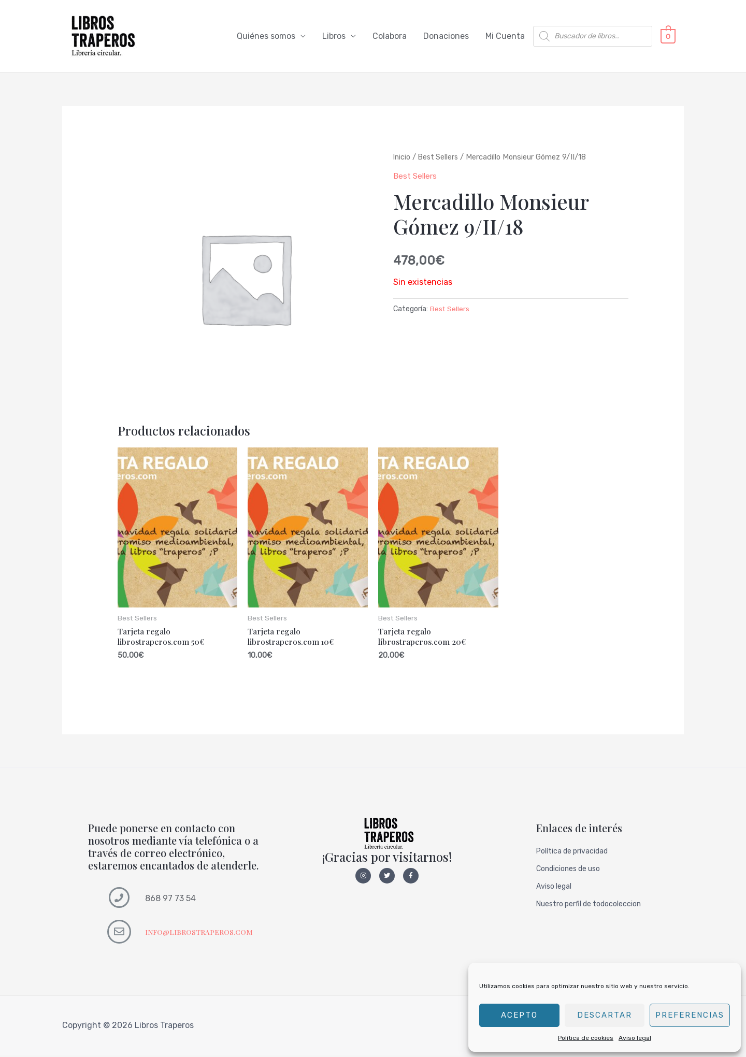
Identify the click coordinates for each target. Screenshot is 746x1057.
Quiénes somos (266, 36)
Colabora (389, 36)
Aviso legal (635, 1037)
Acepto (519, 1015)
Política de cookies (585, 1037)
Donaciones (446, 36)
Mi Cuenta (505, 36)
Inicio (402, 157)
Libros (334, 36)
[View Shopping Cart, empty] (668, 36)
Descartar (604, 1015)
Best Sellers (440, 157)
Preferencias (689, 1015)
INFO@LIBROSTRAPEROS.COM (200, 933)
